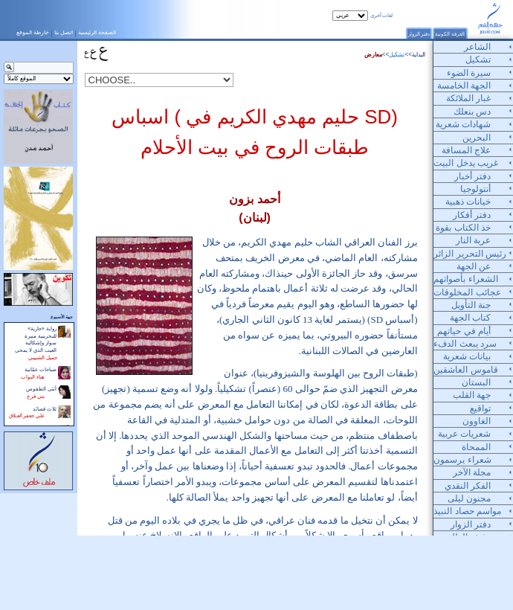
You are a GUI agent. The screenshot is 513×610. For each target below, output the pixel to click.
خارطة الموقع (32, 32)
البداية (418, 54)
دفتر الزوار (419, 33)
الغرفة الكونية (450, 33)
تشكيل (396, 54)
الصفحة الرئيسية (97, 32)
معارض (373, 54)
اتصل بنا (63, 32)
